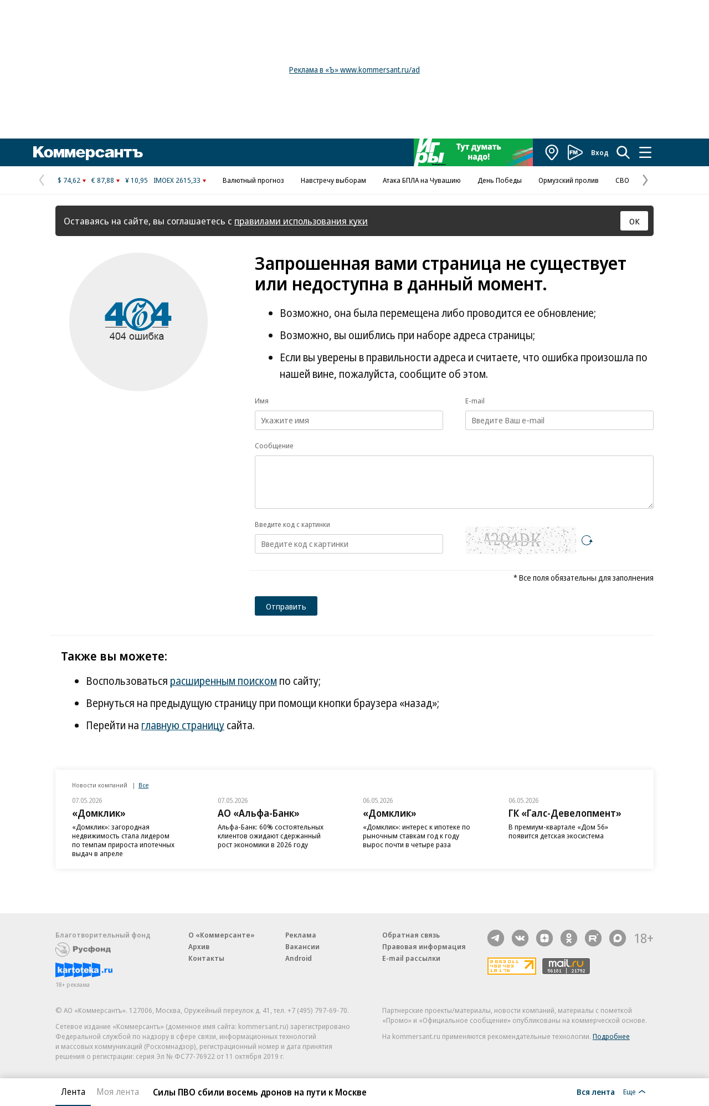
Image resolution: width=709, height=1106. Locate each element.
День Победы (499, 180)
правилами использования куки (301, 220)
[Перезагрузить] (587, 540)
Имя (262, 400)
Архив (198, 946)
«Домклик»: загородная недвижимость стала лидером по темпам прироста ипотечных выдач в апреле (123, 840)
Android (298, 958)
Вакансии (302, 946)
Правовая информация (424, 946)
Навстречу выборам (333, 180)
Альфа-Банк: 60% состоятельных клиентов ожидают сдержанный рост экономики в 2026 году (270, 835)
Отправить (286, 606)
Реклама (300, 935)
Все (143, 785)
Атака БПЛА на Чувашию (422, 180)
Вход (600, 152)
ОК (634, 221)
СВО (622, 180)
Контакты (206, 958)
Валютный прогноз (253, 180)
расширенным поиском (223, 681)
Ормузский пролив (568, 180)
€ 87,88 (102, 180)
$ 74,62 (69, 180)
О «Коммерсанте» (221, 935)
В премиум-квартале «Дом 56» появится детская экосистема (558, 831)
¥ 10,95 (136, 180)
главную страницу (182, 725)
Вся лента (596, 1091)
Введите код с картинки (292, 524)
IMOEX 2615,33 (177, 180)
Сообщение (274, 445)
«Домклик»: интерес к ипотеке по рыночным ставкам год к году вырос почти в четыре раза (416, 835)
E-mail (475, 400)
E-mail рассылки (411, 958)
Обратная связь (411, 935)
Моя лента (117, 1091)
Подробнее (611, 1036)
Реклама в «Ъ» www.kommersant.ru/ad (354, 69)
